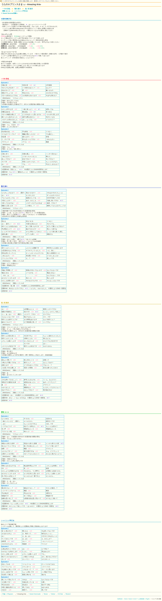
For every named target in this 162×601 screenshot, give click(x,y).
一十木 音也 (6, 9)
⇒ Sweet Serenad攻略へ (9, 13)
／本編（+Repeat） (7, 594)
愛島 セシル (6, 11)
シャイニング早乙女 (21, 11)
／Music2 (67, 594)
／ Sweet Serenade (34, 594)
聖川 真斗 (18, 9)
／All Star (60, 594)
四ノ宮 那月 (29, 9)
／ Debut (52, 594)
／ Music (45, 594)
